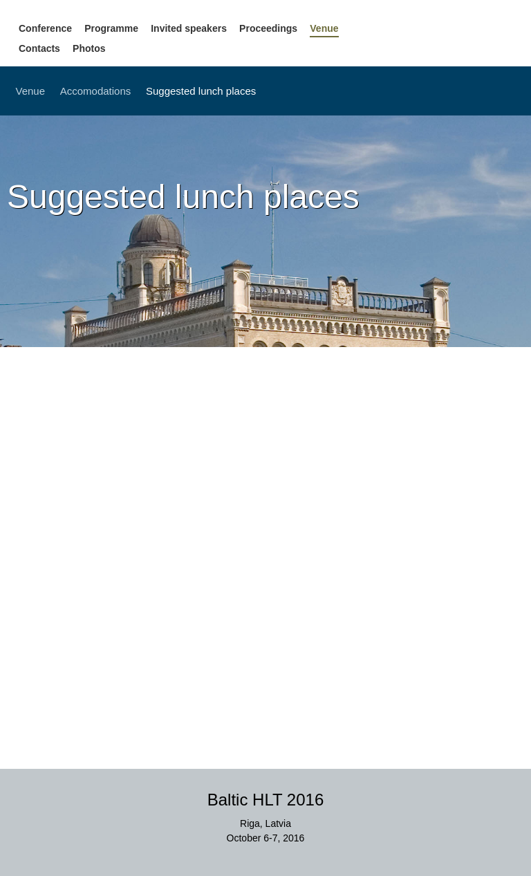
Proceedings (268, 28)
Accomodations (95, 91)
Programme (111, 28)
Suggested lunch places (201, 91)
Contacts (39, 48)
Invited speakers (189, 28)
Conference (45, 28)
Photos (89, 48)
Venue (324, 28)
